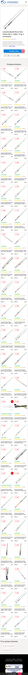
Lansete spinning (7, 650)
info (12, 88)
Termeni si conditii (11, 659)
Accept (19, 674)
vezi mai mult (12, 46)
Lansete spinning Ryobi (9, 646)
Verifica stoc (16, 51)
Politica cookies (18, 661)
